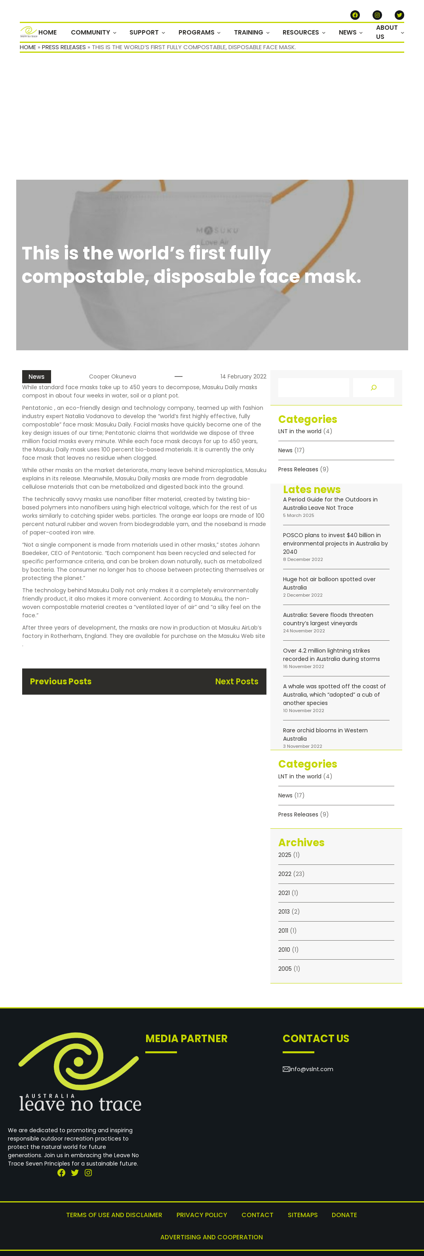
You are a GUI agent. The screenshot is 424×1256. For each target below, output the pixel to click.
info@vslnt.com (311, 1071)
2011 (283, 933)
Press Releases (64, 49)
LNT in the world (299, 434)
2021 (284, 895)
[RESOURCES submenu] (327, 33)
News (37, 379)
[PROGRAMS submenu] (224, 33)
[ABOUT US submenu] (402, 33)
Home (28, 49)
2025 (284, 857)
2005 (285, 971)
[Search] (373, 389)
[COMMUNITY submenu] (123, 33)
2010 (284, 952)
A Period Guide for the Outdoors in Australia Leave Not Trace (330, 506)
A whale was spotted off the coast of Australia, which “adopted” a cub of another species (334, 697)
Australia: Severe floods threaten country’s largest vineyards (328, 622)
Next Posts (237, 683)
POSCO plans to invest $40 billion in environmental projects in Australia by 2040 (335, 546)
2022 (284, 876)
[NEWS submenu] (362, 33)
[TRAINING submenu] (272, 33)
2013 (284, 914)
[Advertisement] (212, 122)
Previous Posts (61, 683)
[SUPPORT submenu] (171, 33)
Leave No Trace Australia (209, 1244)
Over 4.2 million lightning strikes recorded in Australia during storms (331, 657)
